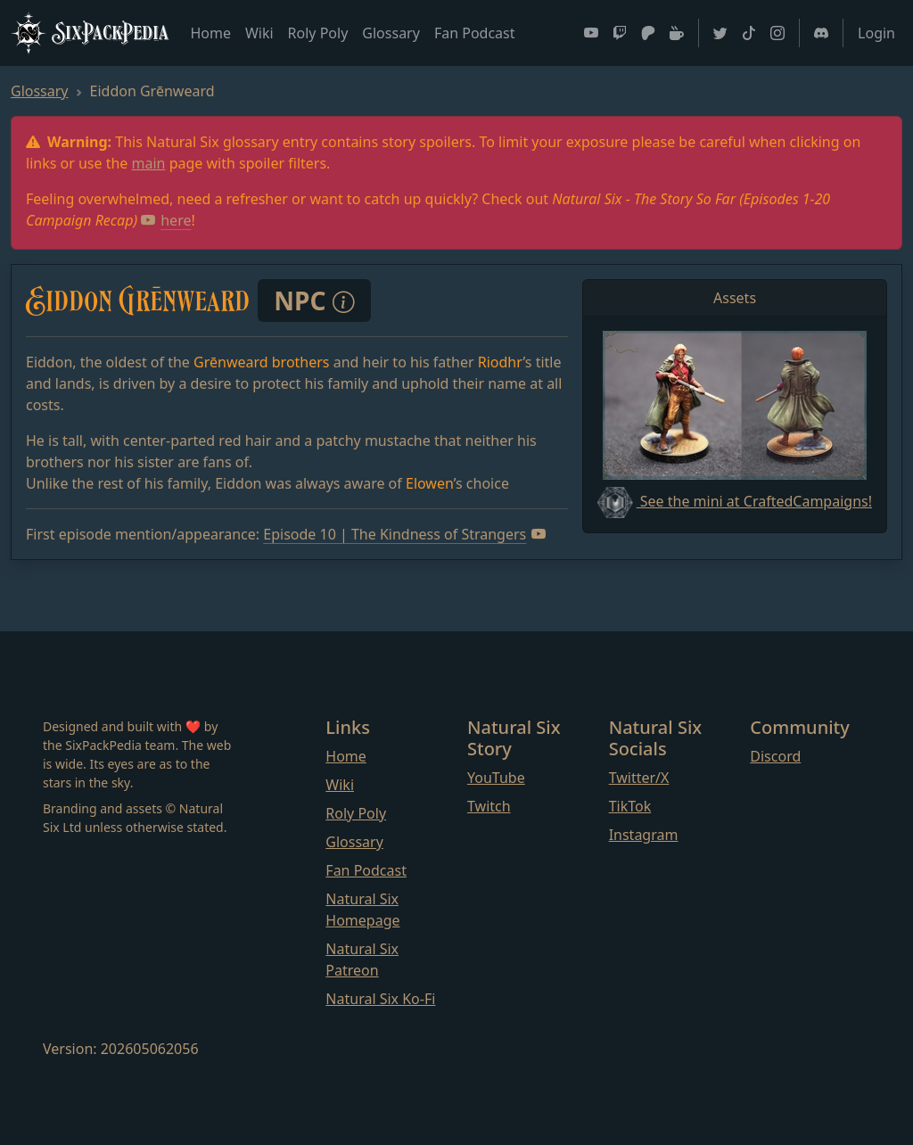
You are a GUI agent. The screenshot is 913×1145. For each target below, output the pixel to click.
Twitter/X (639, 777)
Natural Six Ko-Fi (380, 999)
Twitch (489, 806)
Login (876, 33)
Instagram (644, 834)
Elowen (430, 483)
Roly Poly (318, 33)
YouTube (496, 777)
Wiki (259, 33)
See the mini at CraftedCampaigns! (734, 501)
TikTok (630, 806)
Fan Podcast (474, 33)
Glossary (391, 33)
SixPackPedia (90, 33)
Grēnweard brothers (261, 362)
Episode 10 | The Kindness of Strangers (404, 534)
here (166, 220)
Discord (775, 756)
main (149, 163)
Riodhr (500, 362)
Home (210, 33)
